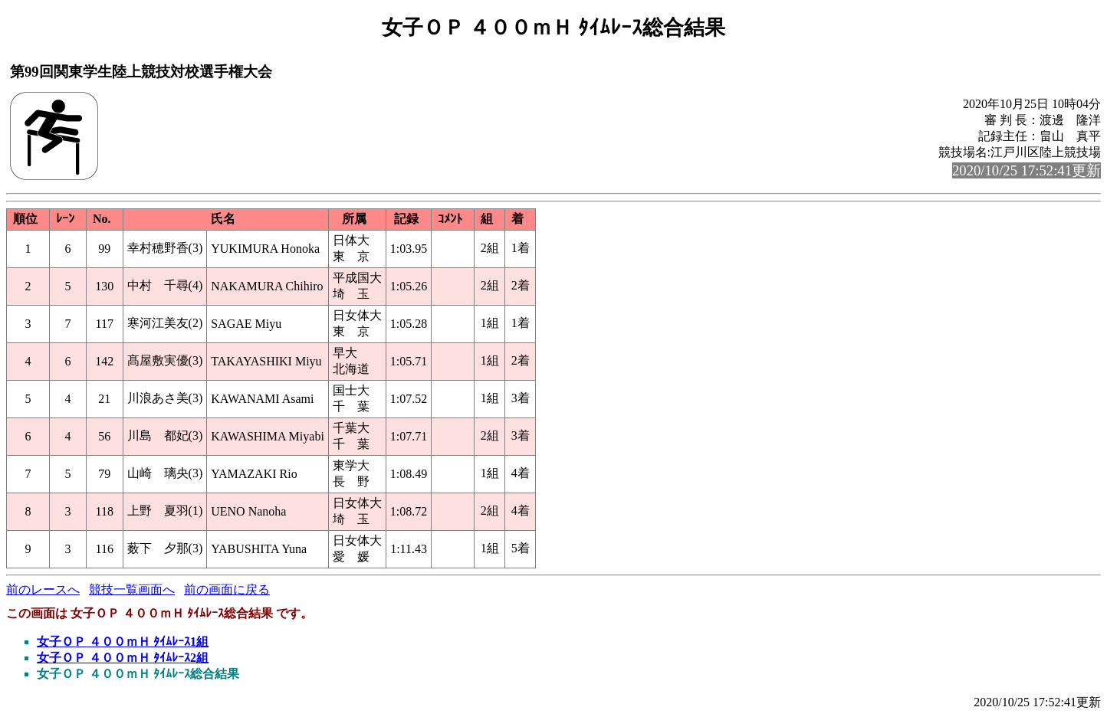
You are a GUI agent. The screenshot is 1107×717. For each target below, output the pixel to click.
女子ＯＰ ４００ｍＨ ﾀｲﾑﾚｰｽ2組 (123, 657)
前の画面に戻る (227, 589)
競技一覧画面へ (132, 589)
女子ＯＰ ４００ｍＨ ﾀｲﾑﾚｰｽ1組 (123, 641)
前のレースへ (43, 589)
